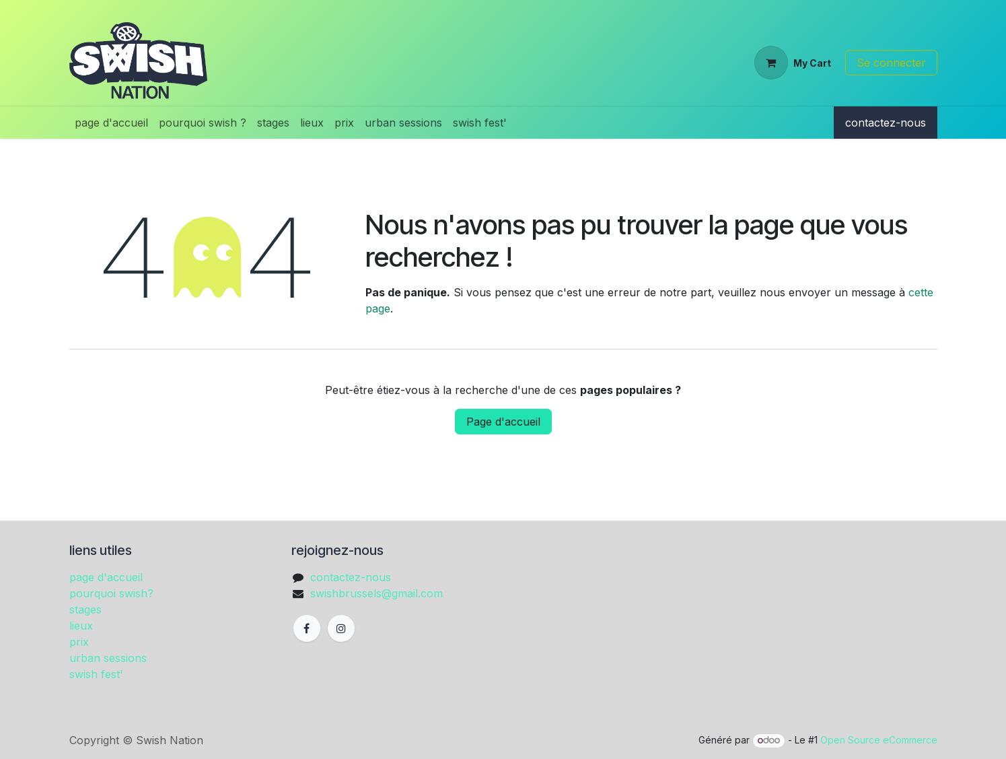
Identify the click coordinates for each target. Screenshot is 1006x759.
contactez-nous (885, 122)
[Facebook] (306, 628)
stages (85, 609)
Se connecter (891, 62)
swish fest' (96, 674)
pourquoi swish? (111, 593)
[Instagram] (341, 628)
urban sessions (108, 658)
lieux (81, 625)
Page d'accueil (503, 421)
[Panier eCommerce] (792, 62)
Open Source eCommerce (878, 740)
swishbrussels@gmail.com (376, 593)
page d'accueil (106, 577)
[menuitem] (111, 122)
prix (79, 642)
